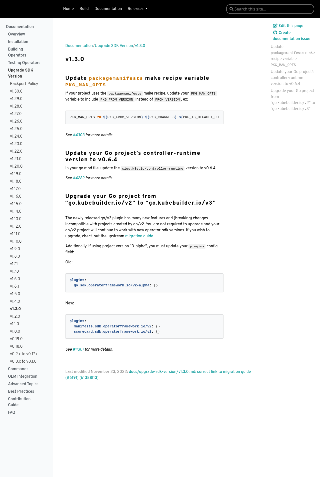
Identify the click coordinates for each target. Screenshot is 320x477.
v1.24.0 (16, 136)
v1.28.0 (16, 106)
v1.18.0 (16, 181)
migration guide (139, 236)
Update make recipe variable (293, 56)
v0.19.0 (16, 339)
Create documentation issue (291, 36)
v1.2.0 (15, 316)
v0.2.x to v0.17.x (24, 354)
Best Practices (21, 391)
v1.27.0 (16, 114)
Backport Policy (24, 84)
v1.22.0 (16, 151)
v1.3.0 (15, 309)
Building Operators (17, 52)
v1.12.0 (16, 226)
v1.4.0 (15, 301)
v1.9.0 (15, 249)
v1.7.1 (14, 264)
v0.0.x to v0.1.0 (23, 361)
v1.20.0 (16, 166)
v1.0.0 (15, 331)
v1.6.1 (14, 286)
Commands (18, 369)
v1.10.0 (16, 241)
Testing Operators (24, 63)
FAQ (11, 412)
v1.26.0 (16, 121)
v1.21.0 (16, 159)
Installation (18, 42)
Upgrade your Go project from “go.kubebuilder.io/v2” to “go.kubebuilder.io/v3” (293, 100)
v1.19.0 (16, 174)
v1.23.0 (16, 144)
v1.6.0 (15, 279)
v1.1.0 (14, 324)
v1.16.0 (16, 196)
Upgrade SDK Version (20, 73)
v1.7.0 (14, 271)
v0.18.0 (16, 346)
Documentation (108, 9)
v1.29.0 (16, 99)
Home (68, 9)
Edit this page (288, 26)
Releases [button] (136, 9)
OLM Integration (22, 376)
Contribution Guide (19, 402)
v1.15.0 (16, 204)
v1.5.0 (15, 294)
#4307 (78, 349)
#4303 (78, 135)
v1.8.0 (15, 256)
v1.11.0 (15, 234)
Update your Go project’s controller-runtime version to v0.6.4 (292, 78)
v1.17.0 (15, 189)
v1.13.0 (16, 219)
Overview (16, 34)
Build (84, 9)
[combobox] (270, 9)
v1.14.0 (16, 211)
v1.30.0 (16, 91)
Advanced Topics (23, 384)
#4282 (78, 178)
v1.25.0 (16, 129)
